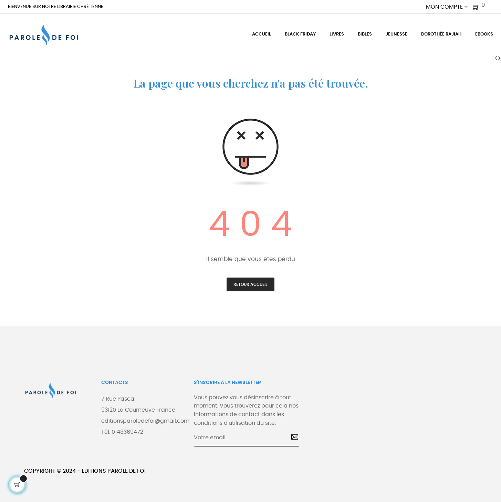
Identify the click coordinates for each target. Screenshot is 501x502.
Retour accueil (250, 284)
